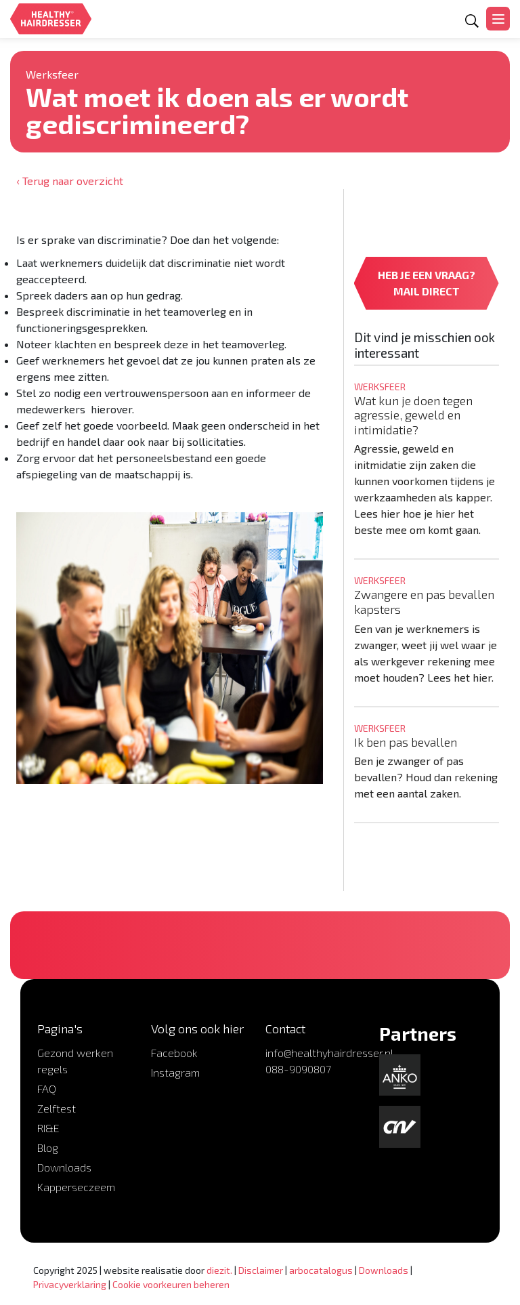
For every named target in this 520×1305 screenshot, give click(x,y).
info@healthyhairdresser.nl (329, 1052)
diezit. (219, 1270)
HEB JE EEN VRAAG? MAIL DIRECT (426, 282)
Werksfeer (52, 74)
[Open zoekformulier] (472, 21)
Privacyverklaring (69, 1284)
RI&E (48, 1127)
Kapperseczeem (76, 1186)
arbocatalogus (321, 1270)
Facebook (174, 1052)
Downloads (64, 1167)
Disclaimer (260, 1270)
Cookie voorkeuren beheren (171, 1284)
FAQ (46, 1088)
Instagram (175, 1072)
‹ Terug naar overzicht (69, 180)
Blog (47, 1147)
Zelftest (56, 1108)
